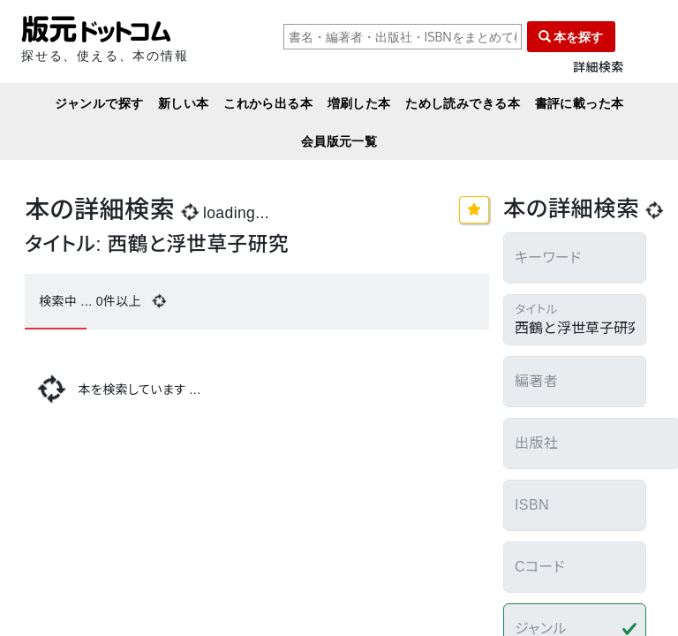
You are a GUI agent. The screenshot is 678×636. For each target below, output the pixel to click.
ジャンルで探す (99, 102)
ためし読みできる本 (462, 102)
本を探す (571, 36)
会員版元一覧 (339, 140)
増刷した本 (359, 102)
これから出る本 (268, 102)
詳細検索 (598, 67)
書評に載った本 (579, 102)
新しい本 (183, 102)
